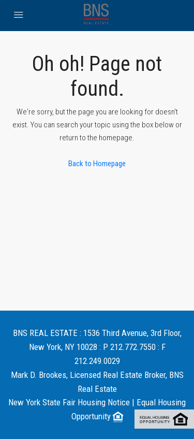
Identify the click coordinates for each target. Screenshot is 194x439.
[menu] (18, 15)
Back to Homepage (97, 163)
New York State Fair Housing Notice (69, 402)
